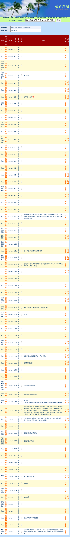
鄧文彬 (6, 139)
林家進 (6, 83)
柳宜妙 (6, 223)
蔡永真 (6, 110)
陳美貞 (6, 195)
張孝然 (6, 147)
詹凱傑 (6, 175)
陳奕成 (6, 524)
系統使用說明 (41, 17)
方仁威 (6, 335)
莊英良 (6, 342)
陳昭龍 (6, 154)
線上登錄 (14, 17)
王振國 (6, 476)
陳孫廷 (6, 462)
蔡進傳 (6, 251)
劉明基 (6, 377)
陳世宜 (6, 104)
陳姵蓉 (6, 161)
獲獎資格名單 (52, 17)
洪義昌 (6, 307)
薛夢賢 (6, 363)
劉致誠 (6, 216)
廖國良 (6, 257)
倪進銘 (6, 237)
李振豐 (6, 455)
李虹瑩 (6, 131)
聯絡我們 (62, 17)
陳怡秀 (6, 90)
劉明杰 (6, 511)
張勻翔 (6, 168)
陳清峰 (6, 65)
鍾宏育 (6, 426)
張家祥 (6, 271)
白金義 (6, 230)
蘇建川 (6, 300)
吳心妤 (6, 244)
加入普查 (31, 17)
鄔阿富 (6, 328)
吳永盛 (6, 188)
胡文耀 (6, 410)
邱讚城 (6, 278)
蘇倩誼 (6, 97)
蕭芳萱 (6, 497)
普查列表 (6, 17)
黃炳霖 (6, 433)
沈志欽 (6, 202)
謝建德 (6, 370)
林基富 (6, 490)
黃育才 (6, 441)
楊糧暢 (6, 469)
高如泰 (6, 349)
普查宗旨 (23, 17)
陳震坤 (6, 483)
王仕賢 (6, 181)
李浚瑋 (6, 75)
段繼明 (6, 292)
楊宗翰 (6, 264)
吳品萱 (6, 401)
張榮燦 (6, 124)
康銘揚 (6, 518)
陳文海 (6, 419)
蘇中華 (6, 321)
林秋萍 (6, 209)
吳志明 (6, 314)
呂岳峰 (6, 56)
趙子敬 (6, 285)
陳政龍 (6, 385)
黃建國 (6, 117)
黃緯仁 (6, 356)
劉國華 (6, 49)
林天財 (6, 504)
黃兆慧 (6, 531)
